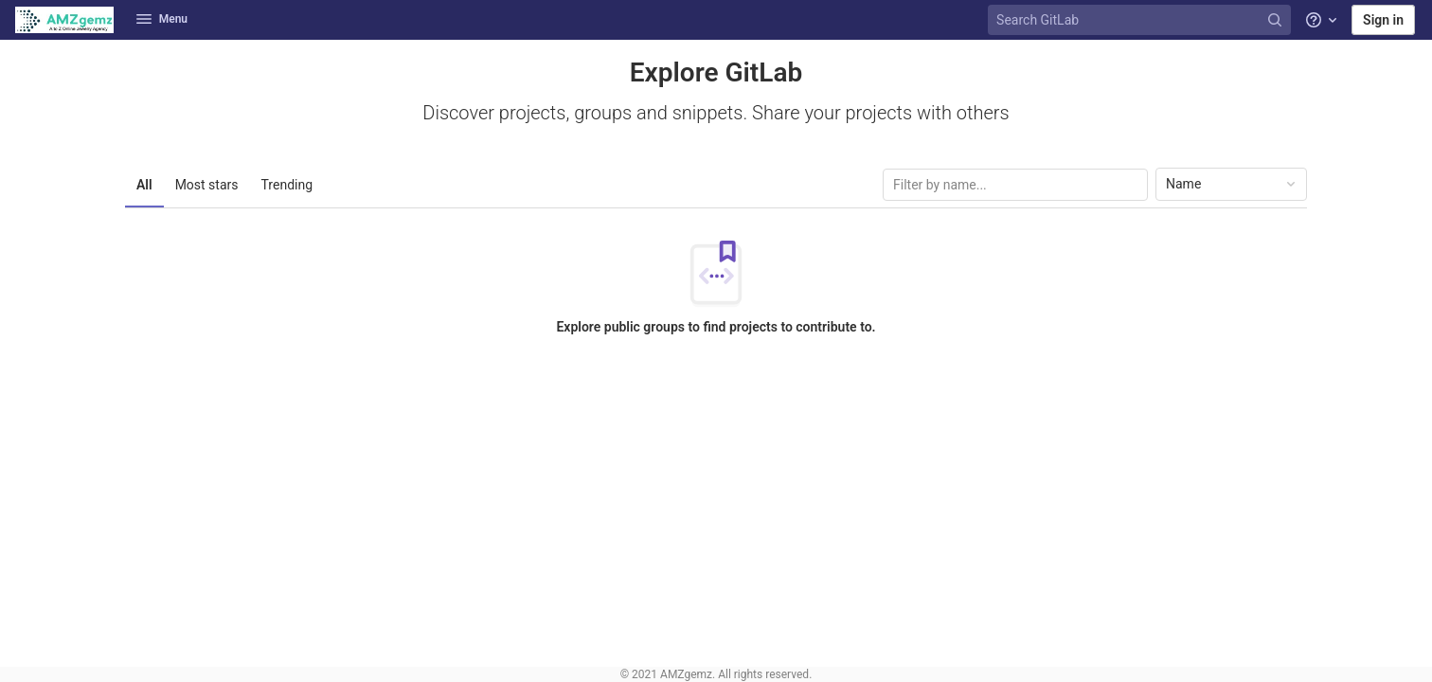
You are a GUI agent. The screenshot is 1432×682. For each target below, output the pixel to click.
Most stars (207, 184)
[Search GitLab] (1141, 20)
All (144, 184)
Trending (287, 184)
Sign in (1383, 19)
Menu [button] (162, 19)
